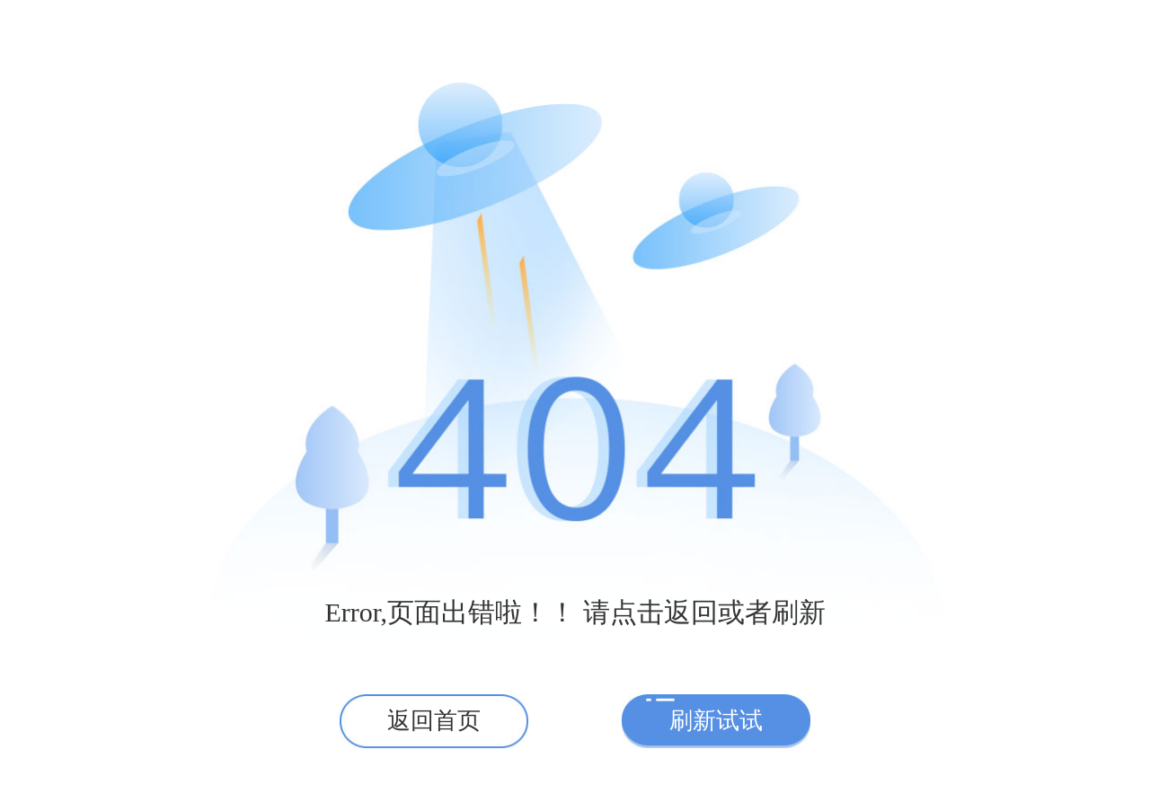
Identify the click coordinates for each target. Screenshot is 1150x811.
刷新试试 (716, 721)
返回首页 (434, 721)
